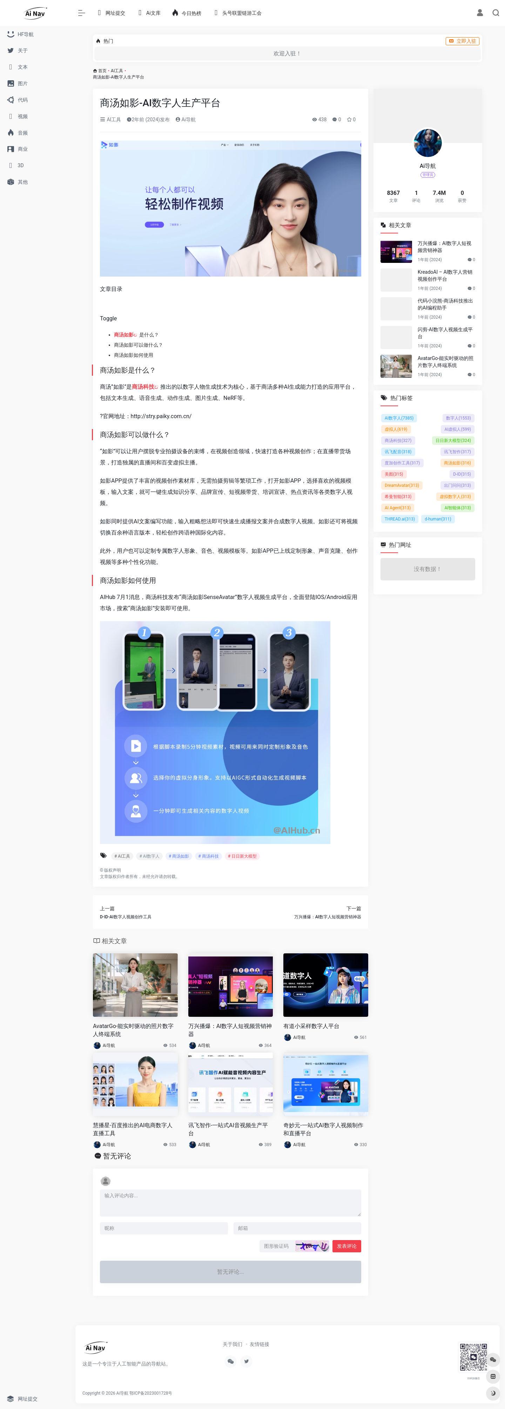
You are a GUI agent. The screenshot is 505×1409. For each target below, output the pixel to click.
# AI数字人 (149, 856)
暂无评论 (117, 1156)
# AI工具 (122, 856)
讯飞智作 (457, 451)
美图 (394, 474)
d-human (438, 519)
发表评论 (347, 1246)
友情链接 (259, 1344)
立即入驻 (462, 41)
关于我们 (232, 1344)
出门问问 (457, 485)
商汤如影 (124, 335)
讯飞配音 (398, 451)
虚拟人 (396, 429)
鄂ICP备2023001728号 (150, 1393)
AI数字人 (399, 418)
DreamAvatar (402, 485)
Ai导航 (185, 119)
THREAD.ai (400, 519)
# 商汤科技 (208, 856)
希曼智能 (398, 496)
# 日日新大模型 (242, 856)
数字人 (458, 418)
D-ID (462, 474)
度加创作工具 (402, 463)
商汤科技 (143, 386)
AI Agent (398, 507)
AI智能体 (457, 507)
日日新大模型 (453, 440)
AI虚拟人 (457, 429)
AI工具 (117, 70)
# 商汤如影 (179, 856)
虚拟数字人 (455, 496)
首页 (102, 70)
